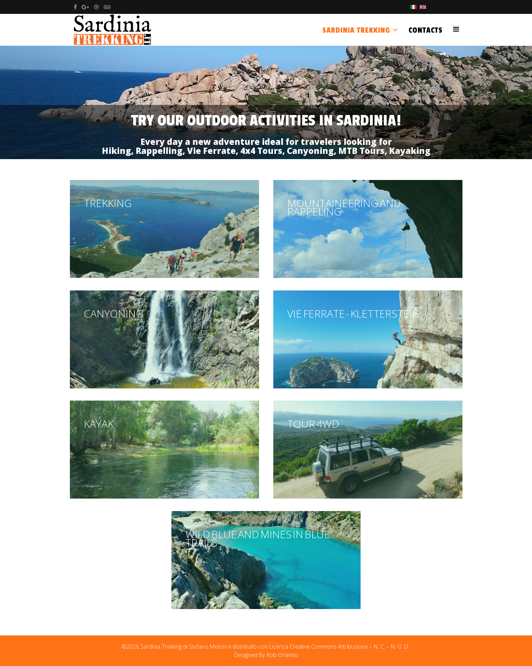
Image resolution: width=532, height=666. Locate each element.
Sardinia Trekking (356, 30)
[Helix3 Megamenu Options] (456, 29)
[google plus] (85, 7)
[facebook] (75, 7)
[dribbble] (96, 7)
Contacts (426, 30)
